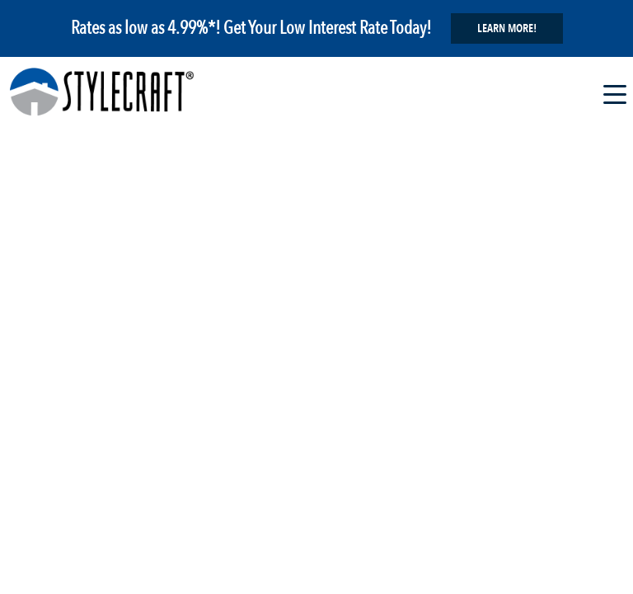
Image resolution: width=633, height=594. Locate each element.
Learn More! (507, 28)
